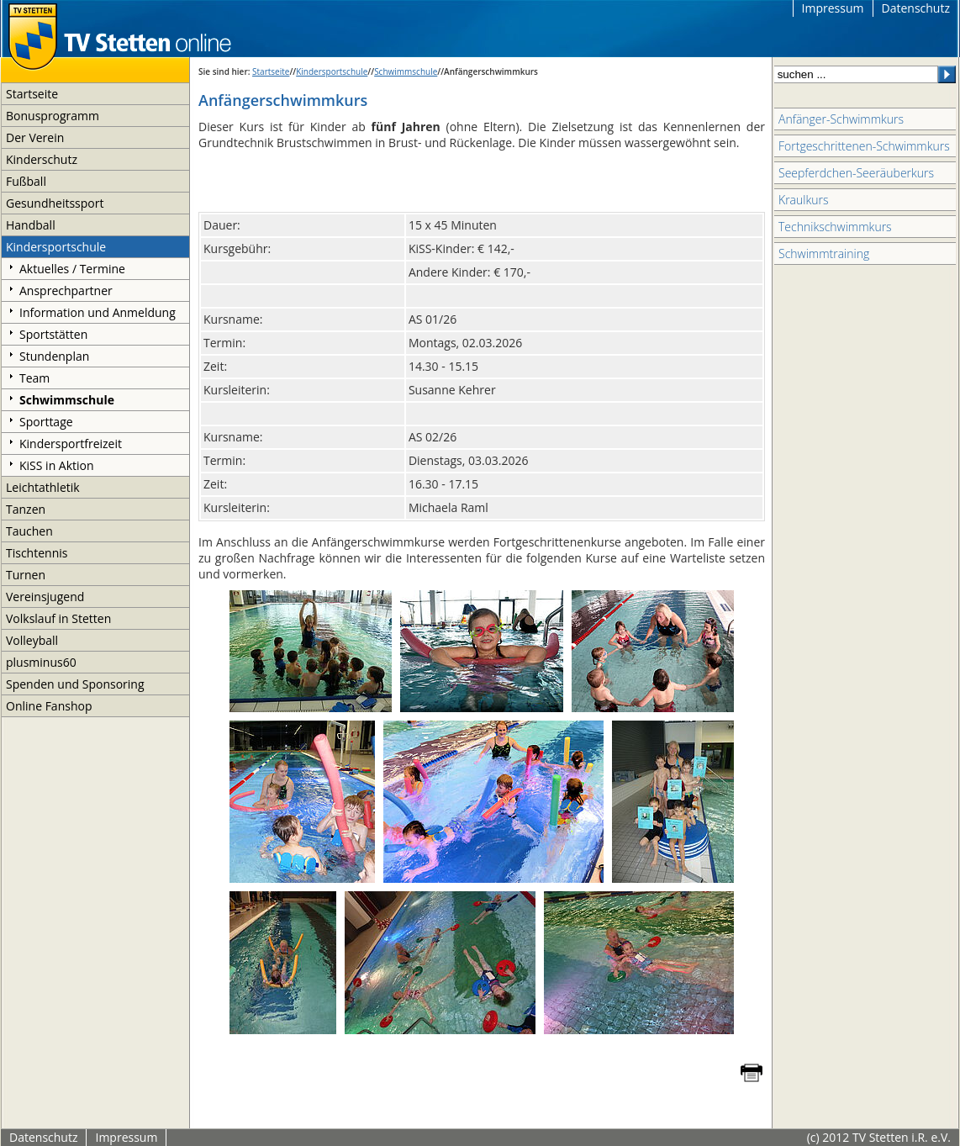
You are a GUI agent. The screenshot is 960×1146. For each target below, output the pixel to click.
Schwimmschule (66, 400)
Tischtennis (36, 553)
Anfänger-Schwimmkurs (841, 119)
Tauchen (29, 531)
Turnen (25, 575)
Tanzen (25, 509)
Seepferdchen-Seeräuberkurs (856, 173)
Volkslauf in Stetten (58, 618)
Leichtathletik (43, 487)
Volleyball (32, 640)
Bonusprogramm (52, 116)
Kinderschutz (41, 159)
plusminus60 (41, 662)
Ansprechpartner (66, 290)
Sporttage (46, 422)
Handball (30, 225)
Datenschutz (916, 8)
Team (34, 378)
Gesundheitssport (54, 203)
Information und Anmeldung (97, 312)
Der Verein (35, 137)
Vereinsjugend (45, 597)
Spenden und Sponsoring (75, 684)
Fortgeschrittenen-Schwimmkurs (864, 146)
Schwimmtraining (823, 253)
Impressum (833, 8)
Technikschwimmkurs (835, 227)
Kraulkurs (803, 200)
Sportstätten (53, 334)
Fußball (26, 181)
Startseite (32, 94)
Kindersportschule (56, 247)
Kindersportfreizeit (70, 444)
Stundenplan (54, 356)
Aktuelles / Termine (72, 269)
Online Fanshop (49, 706)
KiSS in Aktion (56, 465)
